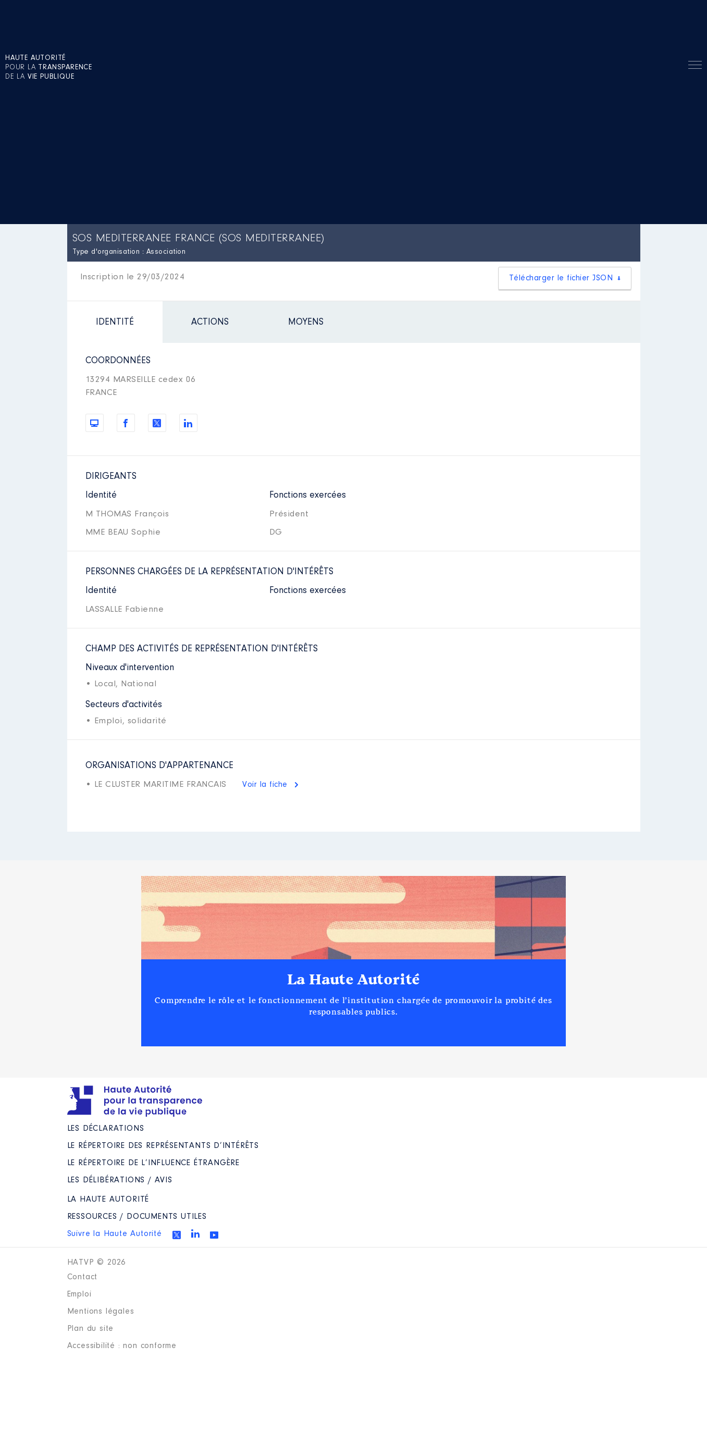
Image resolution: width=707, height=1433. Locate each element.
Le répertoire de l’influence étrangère (153, 1163)
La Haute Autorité (353, 980)
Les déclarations (105, 1129)
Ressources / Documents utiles (137, 1217)
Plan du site (90, 1329)
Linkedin (195, 1233)
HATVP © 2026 (96, 1262)
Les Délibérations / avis (119, 1180)
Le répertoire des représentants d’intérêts (163, 1146)
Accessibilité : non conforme (122, 1346)
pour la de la (48, 68)
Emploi (79, 1294)
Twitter (176, 1235)
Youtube (214, 1235)
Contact (82, 1277)
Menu (695, 66)
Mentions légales (100, 1311)
